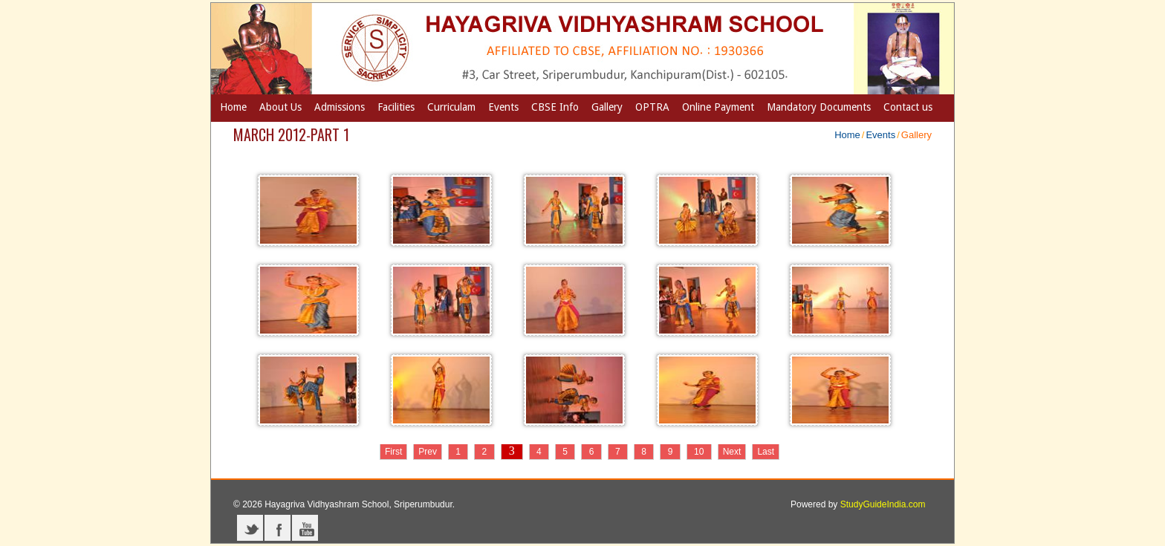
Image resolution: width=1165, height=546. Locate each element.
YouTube (305, 528)
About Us (280, 107)
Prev (427, 451)
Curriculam (451, 107)
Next (732, 451)
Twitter (250, 528)
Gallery (607, 107)
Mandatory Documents (819, 107)
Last (765, 451)
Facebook (278, 528)
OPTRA (652, 107)
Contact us (907, 107)
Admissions (339, 107)
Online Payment (718, 107)
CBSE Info (555, 107)
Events (503, 107)
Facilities (396, 107)
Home (233, 107)
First (393, 451)
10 (699, 451)
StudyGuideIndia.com (883, 504)
